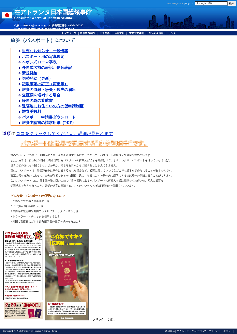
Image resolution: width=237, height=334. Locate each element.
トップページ (68, 33)
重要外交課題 (136, 33)
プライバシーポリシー (220, 331)
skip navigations (175, 3)
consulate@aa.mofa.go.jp (35, 25)
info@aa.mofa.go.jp (31, 29)
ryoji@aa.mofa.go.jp (63, 29)
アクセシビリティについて (191, 331)
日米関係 (104, 33)
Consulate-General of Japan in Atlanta (43, 18)
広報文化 (119, 33)
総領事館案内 (87, 33)
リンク (172, 33)
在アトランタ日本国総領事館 (53, 12)
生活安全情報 (156, 33)
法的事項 (170, 331)
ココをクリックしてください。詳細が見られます (64, 133)
